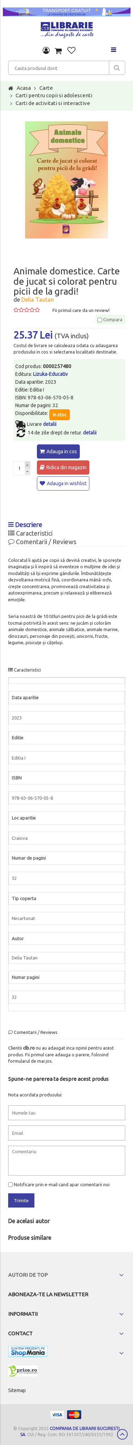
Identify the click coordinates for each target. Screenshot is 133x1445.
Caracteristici (30, 533)
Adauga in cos (61, 451)
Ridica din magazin (66, 467)
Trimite (21, 1200)
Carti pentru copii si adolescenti (54, 95)
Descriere (25, 524)
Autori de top (28, 1275)
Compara (110, 319)
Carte (46, 88)
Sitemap (17, 1390)
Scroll (122, 1434)
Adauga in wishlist (67, 483)
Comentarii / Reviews (42, 541)
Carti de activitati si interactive (53, 103)
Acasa (24, 88)
